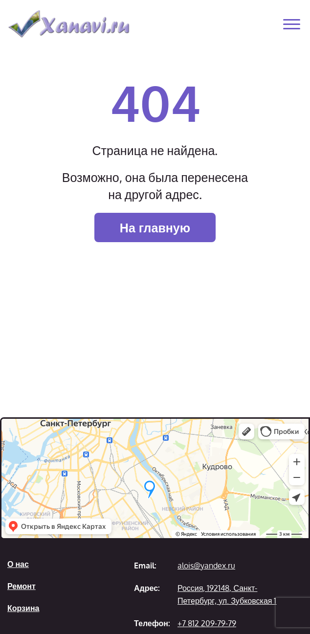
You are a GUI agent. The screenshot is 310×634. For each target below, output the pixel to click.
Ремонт (21, 586)
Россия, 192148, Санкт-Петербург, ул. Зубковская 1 (226, 594)
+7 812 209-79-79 (206, 623)
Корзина (23, 608)
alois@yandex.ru (206, 565)
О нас (18, 564)
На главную (155, 227)
